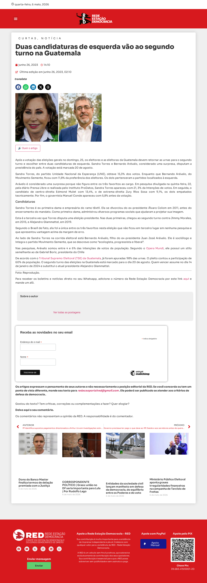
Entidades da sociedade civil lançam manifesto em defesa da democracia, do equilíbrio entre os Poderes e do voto (125, 488)
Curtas (27, 38)
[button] (15, 18)
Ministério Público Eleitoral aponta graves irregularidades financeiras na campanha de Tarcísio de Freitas (167, 486)
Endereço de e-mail (31, 342)
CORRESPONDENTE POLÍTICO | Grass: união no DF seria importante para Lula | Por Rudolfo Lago (81, 486)
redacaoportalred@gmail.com (98, 390)
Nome (24, 356)
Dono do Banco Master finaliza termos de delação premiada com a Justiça (36, 482)
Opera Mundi (155, 248)
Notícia (51, 38)
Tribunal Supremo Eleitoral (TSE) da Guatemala (70, 258)
